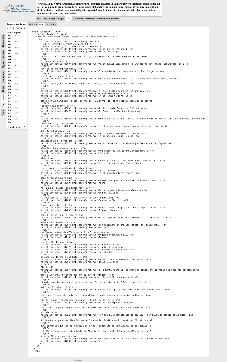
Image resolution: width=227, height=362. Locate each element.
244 (9, 104)
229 (9, 59)
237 (9, 83)
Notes (3, 89)
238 (9, 86)
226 (9, 50)
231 (9, 65)
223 (9, 41)
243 (9, 101)
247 (9, 113)
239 (9, 89)
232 (9, 68)
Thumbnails (3, 41)
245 (9, 107)
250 (9, 122)
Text (39, 18)
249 (9, 119)
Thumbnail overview (83, 18)
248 (9, 116)
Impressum (77, 360)
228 (9, 56)
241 (9, 95)
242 (9, 98)
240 (9, 92)
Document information (107, 18)
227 (9, 53)
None (3, 112)
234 (9, 74)
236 (9, 80)
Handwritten (3, 77)
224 (9, 44)
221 (9, 35)
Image (60, 18)
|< (35, 24)
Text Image (49, 18)
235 (9, 77)
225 (9, 47)
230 (9, 62)
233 (9, 71)
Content (3, 54)
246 (9, 110)
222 (9, 38)
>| (55, 24)
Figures (3, 64)
